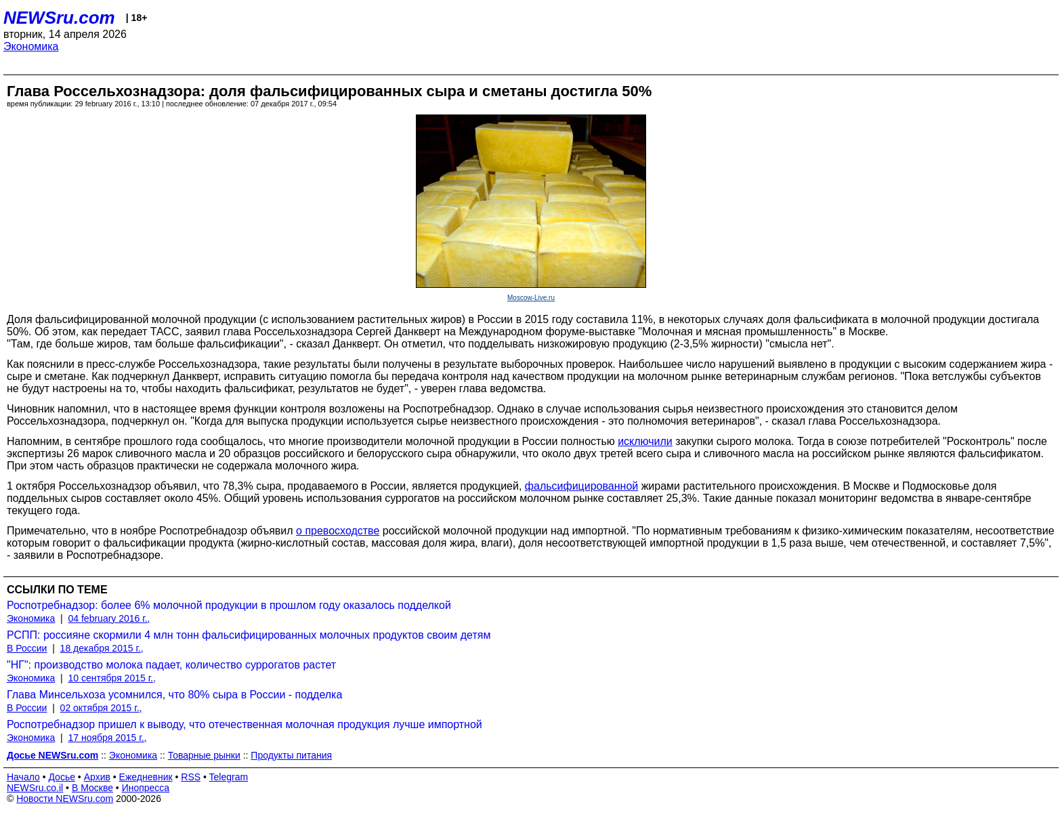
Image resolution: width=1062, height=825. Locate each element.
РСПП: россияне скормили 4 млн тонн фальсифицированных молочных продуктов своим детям (248, 635)
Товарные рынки (204, 755)
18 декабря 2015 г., (102, 648)
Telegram (229, 776)
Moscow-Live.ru (531, 297)
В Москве (92, 787)
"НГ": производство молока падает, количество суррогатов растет (171, 665)
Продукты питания (291, 755)
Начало (23, 776)
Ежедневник (146, 776)
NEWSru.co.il (35, 787)
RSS (190, 776)
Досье (61, 776)
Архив (97, 776)
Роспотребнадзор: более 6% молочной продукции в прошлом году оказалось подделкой (229, 605)
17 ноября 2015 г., (107, 737)
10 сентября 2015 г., (112, 678)
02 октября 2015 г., (101, 707)
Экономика (31, 46)
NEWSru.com (59, 17)
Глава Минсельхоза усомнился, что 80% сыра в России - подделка (174, 694)
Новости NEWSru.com (64, 798)
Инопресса (146, 787)
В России (27, 648)
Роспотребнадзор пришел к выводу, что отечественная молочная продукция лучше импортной (244, 724)
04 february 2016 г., (109, 618)
